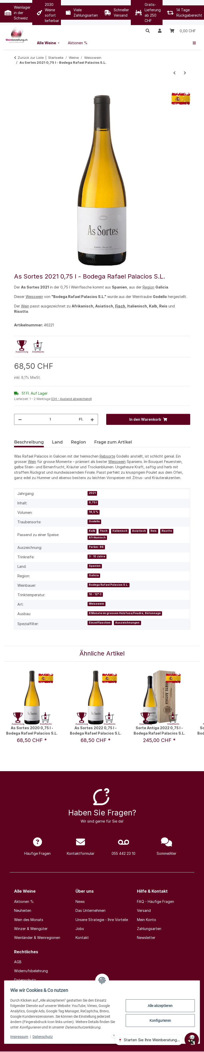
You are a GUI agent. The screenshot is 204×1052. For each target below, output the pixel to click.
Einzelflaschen (100, 622)
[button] (148, 31)
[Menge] (50, 419)
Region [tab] (78, 442)
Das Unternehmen (90, 910)
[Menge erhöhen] (92, 419)
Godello (94, 521)
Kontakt (82, 937)
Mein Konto (146, 919)
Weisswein (34, 296)
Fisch (120, 306)
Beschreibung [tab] (29, 442)
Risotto (167, 531)
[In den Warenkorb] (18, 89)
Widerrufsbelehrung (31, 971)
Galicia (94, 575)
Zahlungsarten (149, 928)
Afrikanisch (97, 537)
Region (148, 287)
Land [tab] (57, 442)
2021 (92, 493)
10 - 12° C (95, 594)
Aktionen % (24, 901)
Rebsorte (107, 456)
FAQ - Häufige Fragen (155, 901)
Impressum (21, 1037)
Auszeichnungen (127, 622)
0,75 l (93, 502)
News (80, 901)
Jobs (80, 928)
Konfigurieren (158, 1020)
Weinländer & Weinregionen (37, 937)
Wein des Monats (28, 919)
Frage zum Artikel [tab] (113, 442)
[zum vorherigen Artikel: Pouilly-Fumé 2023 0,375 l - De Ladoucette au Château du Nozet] (174, 72)
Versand (144, 910)
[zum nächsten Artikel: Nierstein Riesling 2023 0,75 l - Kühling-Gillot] (185, 72)
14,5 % (93, 512)
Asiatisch (139, 531)
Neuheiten (22, 910)
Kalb (92, 531)
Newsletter (146, 937)
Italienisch (119, 531)
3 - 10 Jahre (97, 556)
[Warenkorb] (183, 31)
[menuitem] (48, 43)
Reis (154, 531)
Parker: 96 (96, 547)
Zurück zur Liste (31, 58)
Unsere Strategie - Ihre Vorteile (102, 919)
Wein (25, 306)
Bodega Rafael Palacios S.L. (108, 584)
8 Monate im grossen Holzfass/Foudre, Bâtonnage (125, 613)
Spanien (95, 566)
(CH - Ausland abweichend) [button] (71, 399)
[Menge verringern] (20, 419)
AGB (18, 962)
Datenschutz (45, 1037)
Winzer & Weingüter (31, 928)
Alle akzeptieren (158, 1006)
